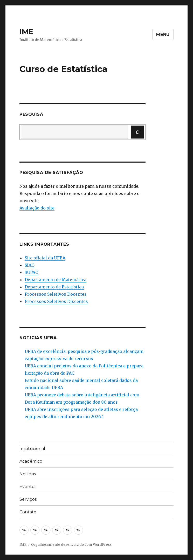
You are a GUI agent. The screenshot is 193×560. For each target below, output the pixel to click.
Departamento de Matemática (55, 279)
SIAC (29, 265)
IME (26, 31)
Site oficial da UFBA (45, 257)
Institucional (32, 448)
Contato (27, 512)
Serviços (28, 499)
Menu (163, 34)
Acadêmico (30, 461)
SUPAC (31, 272)
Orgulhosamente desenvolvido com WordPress (71, 544)
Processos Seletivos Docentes (56, 294)
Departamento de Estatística (54, 286)
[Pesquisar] (137, 132)
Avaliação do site (36, 207)
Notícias (27, 473)
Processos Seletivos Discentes (56, 301)
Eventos (27, 486)
